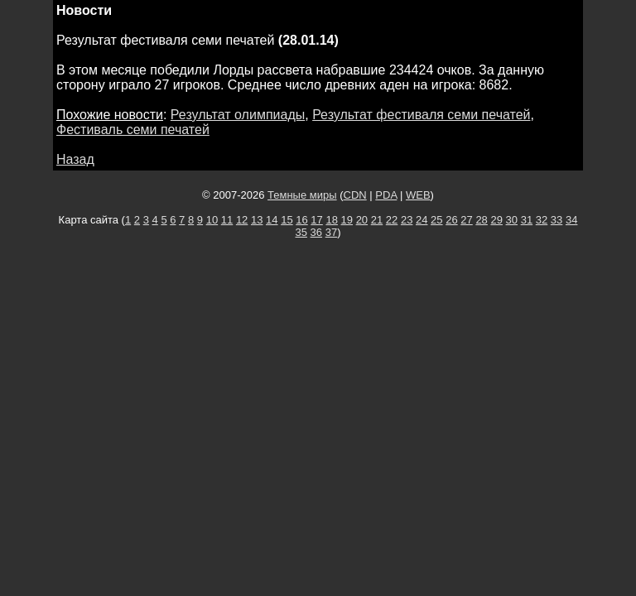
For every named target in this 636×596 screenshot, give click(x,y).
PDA (386, 195)
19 (347, 220)
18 (331, 220)
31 (526, 220)
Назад (75, 159)
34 (571, 220)
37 (331, 232)
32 (541, 220)
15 (286, 220)
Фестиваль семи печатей (133, 130)
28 (481, 220)
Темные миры (302, 195)
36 (316, 232)
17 (316, 220)
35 (301, 232)
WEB (418, 195)
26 (451, 220)
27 (466, 220)
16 (301, 220)
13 (257, 220)
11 (227, 220)
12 (242, 220)
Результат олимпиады (238, 115)
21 (377, 220)
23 (406, 220)
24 (421, 220)
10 (212, 220)
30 (512, 220)
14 (271, 220)
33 (556, 220)
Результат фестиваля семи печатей (421, 115)
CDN (355, 195)
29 (496, 220)
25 (436, 220)
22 (392, 220)
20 (362, 220)
